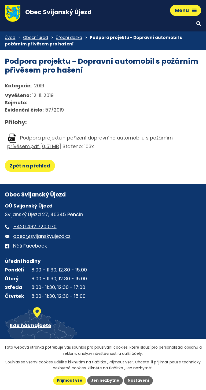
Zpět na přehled (30, 165)
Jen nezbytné (105, 380)
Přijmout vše (69, 380)
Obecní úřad (35, 37)
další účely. (132, 353)
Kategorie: (18, 85)
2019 (39, 85)
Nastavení (138, 380)
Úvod (10, 37)
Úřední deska (69, 37)
